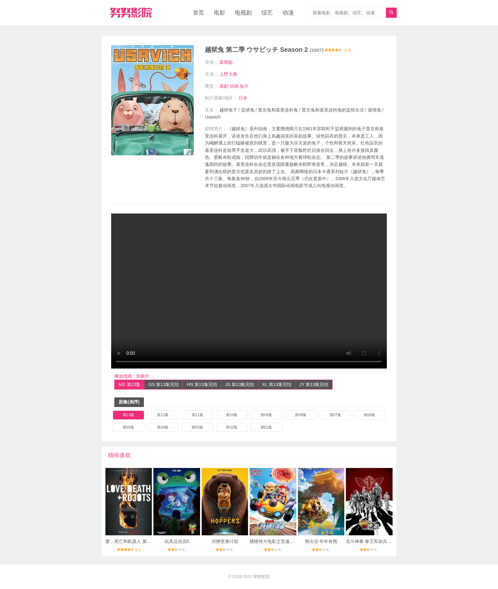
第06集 (369, 415)
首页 (198, 13)
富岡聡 (226, 62)
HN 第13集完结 (202, 384)
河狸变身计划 (225, 541)
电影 (219, 13)
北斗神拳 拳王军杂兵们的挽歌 (375, 541)
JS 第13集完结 (239, 384)
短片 (244, 86)
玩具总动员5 (177, 541)
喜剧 (223, 86)
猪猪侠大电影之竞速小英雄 (276, 541)
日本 (243, 97)
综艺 (267, 13)
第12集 (163, 415)
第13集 (128, 415)
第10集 (232, 415)
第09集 (266, 415)
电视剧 (243, 13)
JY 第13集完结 (314, 384)
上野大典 (228, 74)
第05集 (128, 427)
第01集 (266, 427)
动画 (234, 86)
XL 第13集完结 (276, 384)
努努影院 (261, 576)
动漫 (288, 13)
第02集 (232, 427)
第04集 (163, 427)
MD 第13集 (129, 384)
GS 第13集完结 (163, 384)
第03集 (197, 427)
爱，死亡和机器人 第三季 (130, 541)
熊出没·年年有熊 (321, 541)
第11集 (197, 415)
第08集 (300, 415)
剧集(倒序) (129, 401)
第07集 (335, 415)
